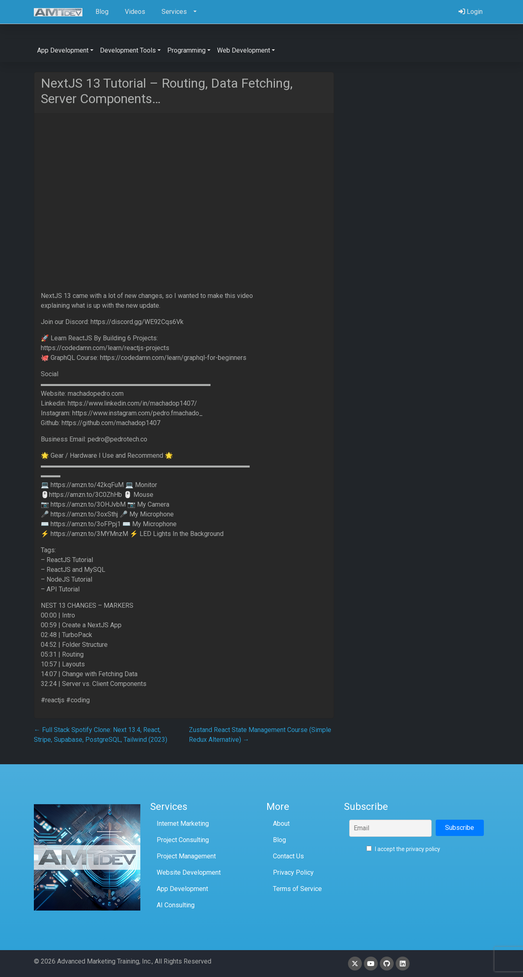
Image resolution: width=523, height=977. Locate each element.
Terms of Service (297, 889)
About (281, 823)
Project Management (186, 856)
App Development (182, 889)
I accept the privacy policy (403, 849)
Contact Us (288, 856)
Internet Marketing (183, 823)
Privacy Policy (293, 872)
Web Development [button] (243, 50)
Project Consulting (183, 840)
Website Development (189, 872)
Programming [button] (186, 50)
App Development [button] (63, 50)
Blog (279, 840)
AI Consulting (176, 905)
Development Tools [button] (128, 50)
